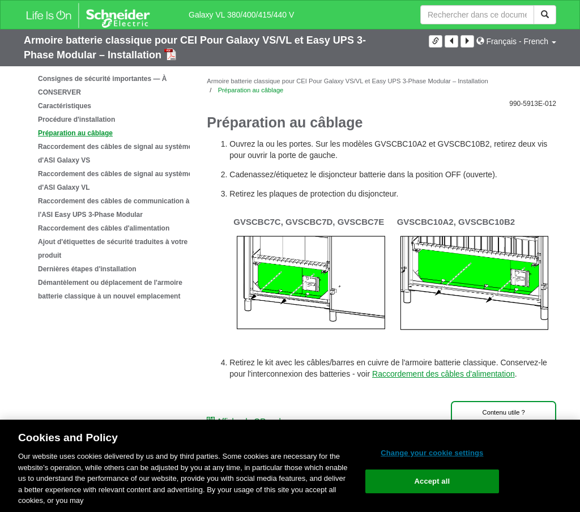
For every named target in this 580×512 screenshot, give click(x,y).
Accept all (432, 481)
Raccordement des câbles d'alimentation (103, 228)
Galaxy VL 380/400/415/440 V (241, 14)
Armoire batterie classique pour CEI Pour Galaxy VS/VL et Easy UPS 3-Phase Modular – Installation (347, 81)
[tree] (107, 187)
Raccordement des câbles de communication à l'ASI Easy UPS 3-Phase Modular (113, 208)
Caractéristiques (64, 106)
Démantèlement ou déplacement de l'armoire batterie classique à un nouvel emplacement (110, 289)
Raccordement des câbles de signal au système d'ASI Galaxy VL (115, 180)
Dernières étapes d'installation (87, 269)
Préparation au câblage (75, 133)
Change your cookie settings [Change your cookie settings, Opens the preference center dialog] (432, 453)
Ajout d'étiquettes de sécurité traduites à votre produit (112, 248)
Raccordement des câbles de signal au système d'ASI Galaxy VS (115, 153)
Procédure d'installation (76, 119)
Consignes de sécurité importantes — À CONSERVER (102, 85)
